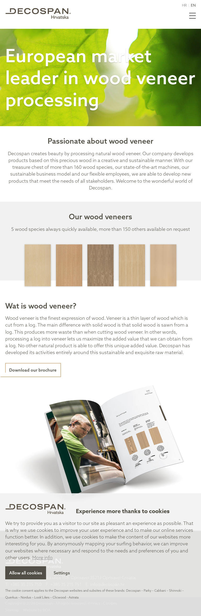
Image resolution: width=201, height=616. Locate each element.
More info (42, 558)
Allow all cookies (25, 572)
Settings (62, 572)
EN (193, 5)
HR (184, 5)
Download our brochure (33, 370)
